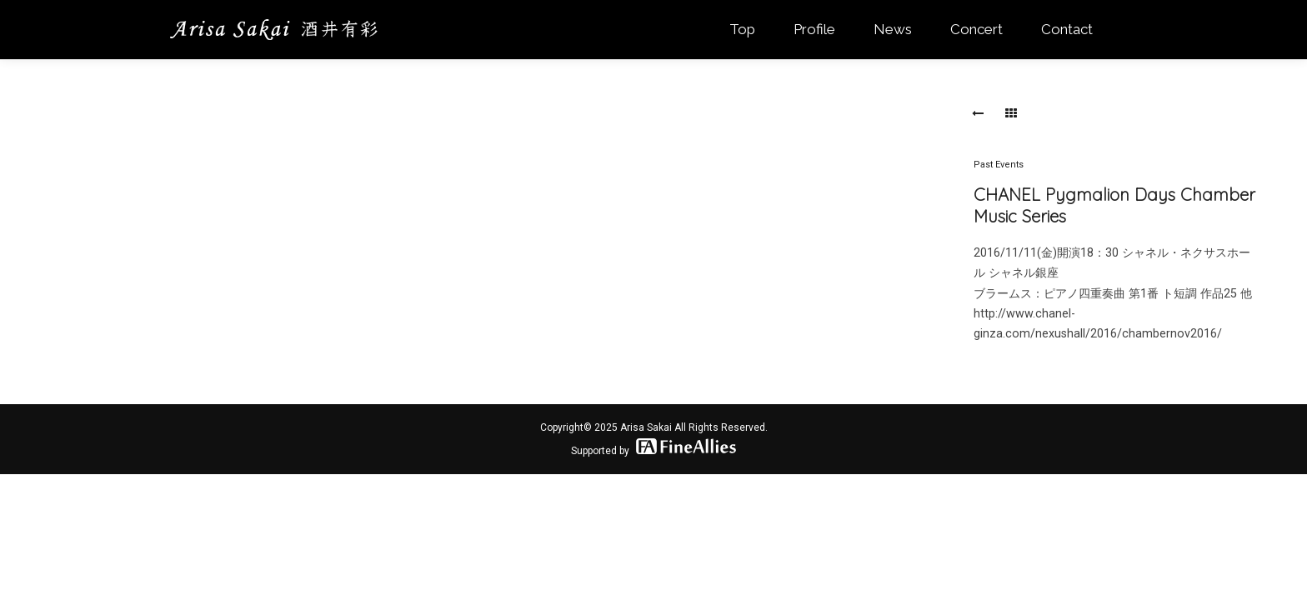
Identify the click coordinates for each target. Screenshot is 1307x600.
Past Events (999, 164)
